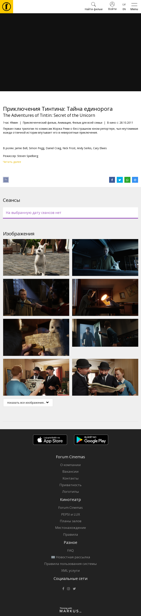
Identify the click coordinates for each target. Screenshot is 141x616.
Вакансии (70, 471)
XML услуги (70, 570)
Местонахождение (70, 527)
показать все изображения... (28, 402)
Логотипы (70, 491)
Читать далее (12, 162)
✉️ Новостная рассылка (70, 557)
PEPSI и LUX (70, 514)
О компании (70, 465)
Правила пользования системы (70, 563)
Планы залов (70, 521)
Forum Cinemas (70, 507)
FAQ (70, 550)
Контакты (71, 478)
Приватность (70, 485)
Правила (70, 534)
